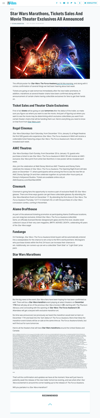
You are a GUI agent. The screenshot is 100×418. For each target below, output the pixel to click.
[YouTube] (64, 3)
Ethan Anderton (18, 23)
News (12, 9)
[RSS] (75, 3)
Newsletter (90, 3)
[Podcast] (80, 3)
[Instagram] (68, 3)
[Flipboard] (71, 3)
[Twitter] (60, 3)
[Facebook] (57, 3)
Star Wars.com (34, 122)
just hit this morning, (65, 83)
